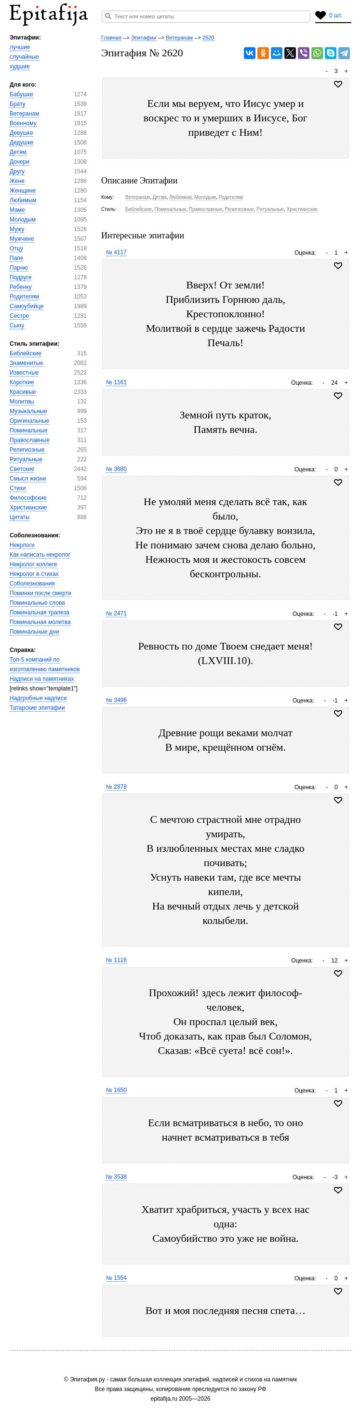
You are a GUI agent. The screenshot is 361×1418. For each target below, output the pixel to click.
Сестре (19, 315)
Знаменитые (26, 363)
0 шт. (335, 15)
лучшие (20, 47)
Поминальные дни (34, 631)
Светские (22, 469)
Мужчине (22, 238)
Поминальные (29, 430)
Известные (24, 372)
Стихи (18, 488)
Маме (17, 210)
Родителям (24, 296)
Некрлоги (22, 545)
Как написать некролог (40, 554)
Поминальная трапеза (39, 612)
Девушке (21, 133)
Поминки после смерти (40, 593)
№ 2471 (116, 613)
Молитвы (22, 401)
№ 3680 (116, 469)
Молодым (23, 219)
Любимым (23, 200)
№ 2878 (116, 786)
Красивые (23, 392)
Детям (18, 152)
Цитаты (19, 517)
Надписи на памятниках (42, 679)
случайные (24, 56)
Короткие (22, 382)
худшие (20, 66)
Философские (28, 497)
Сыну (17, 325)
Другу (17, 171)
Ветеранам (24, 113)
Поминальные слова (37, 602)
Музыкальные (28, 411)
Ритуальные (26, 459)
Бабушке (21, 94)
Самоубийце (26, 306)
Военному (23, 123)
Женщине (23, 190)
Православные (30, 440)
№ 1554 (116, 1278)
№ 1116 (116, 960)
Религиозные (27, 449)
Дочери (19, 161)
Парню (19, 267)
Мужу (17, 229)
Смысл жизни (28, 478)
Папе (16, 258)
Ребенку (20, 287)
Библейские (25, 353)
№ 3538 (116, 1176)
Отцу (16, 248)
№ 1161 (116, 382)
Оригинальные (29, 420)
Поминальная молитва (40, 622)
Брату (18, 104)
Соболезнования (32, 583)
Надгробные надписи (38, 698)
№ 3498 (116, 700)
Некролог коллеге (33, 564)
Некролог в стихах (34, 574)
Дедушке (21, 142)
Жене (17, 181)
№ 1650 (116, 1090)
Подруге (20, 277)
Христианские (28, 507)
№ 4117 (116, 252)
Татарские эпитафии (37, 707)
